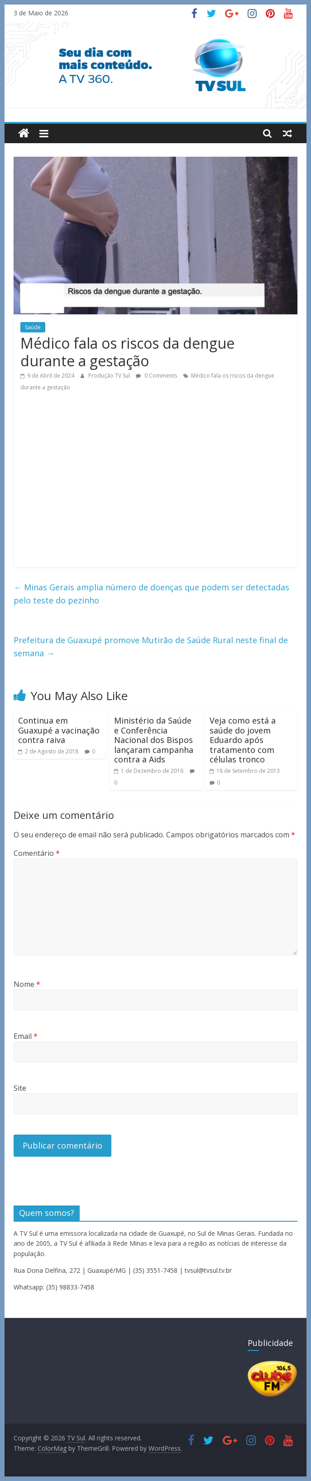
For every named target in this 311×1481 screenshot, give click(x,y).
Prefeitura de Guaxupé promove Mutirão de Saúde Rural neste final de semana (151, 647)
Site (20, 1088)
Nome (27, 984)
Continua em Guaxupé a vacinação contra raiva (59, 730)
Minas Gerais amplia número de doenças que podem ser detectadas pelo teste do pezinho (151, 594)
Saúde (33, 327)
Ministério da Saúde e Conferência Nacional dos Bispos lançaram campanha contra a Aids (153, 740)
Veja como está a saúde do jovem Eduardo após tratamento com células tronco (243, 740)
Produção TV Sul (109, 375)
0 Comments (156, 375)
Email (26, 1036)
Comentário (37, 853)
